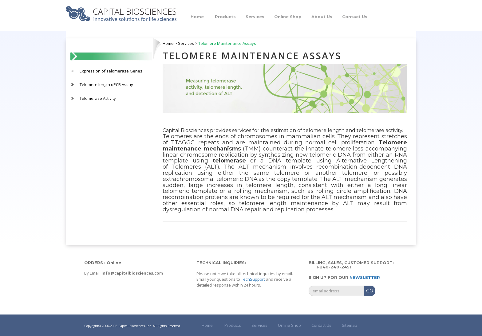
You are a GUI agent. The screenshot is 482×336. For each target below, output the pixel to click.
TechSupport (253, 279)
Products (225, 16)
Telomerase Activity (98, 98)
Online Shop (288, 16)
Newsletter (365, 277)
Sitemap (349, 325)
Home (197, 16)
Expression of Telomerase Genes (111, 71)
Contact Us (354, 16)
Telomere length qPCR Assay (106, 84)
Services (255, 16)
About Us (321, 16)
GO (369, 291)
